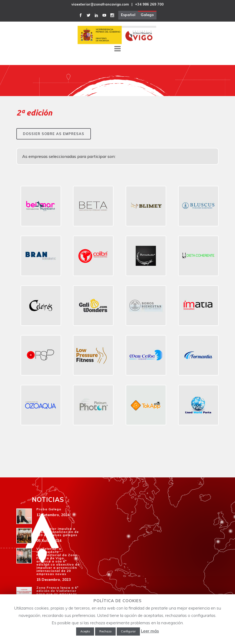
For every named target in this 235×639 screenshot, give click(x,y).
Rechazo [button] (105, 631)
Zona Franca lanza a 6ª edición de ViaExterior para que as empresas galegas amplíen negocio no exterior (57, 594)
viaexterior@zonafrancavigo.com (100, 4)
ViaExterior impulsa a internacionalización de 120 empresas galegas (57, 532)
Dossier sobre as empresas (53, 134)
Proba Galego (48, 509)
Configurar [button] (128, 631)
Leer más (150, 630)
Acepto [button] (85, 631)
